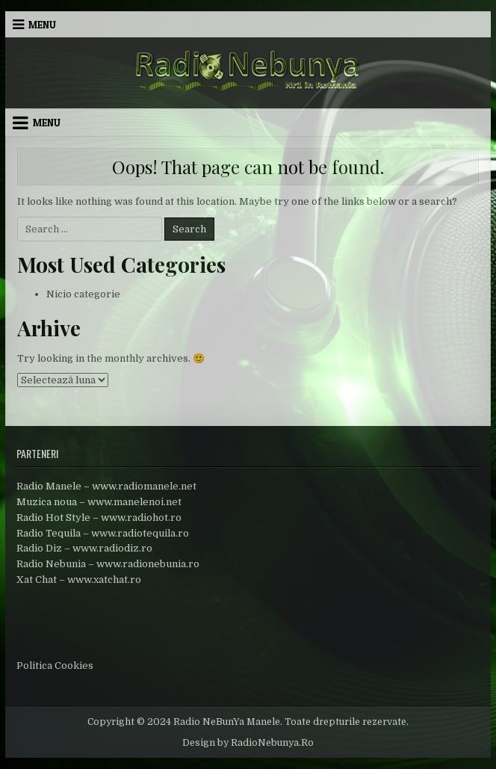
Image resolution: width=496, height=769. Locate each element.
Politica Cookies (54, 665)
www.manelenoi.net (134, 501)
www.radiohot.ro (141, 517)
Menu (42, 25)
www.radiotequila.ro (140, 533)
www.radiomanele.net (144, 486)
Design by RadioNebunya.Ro (248, 743)
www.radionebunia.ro (147, 563)
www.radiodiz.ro (112, 548)
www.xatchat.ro (104, 579)
